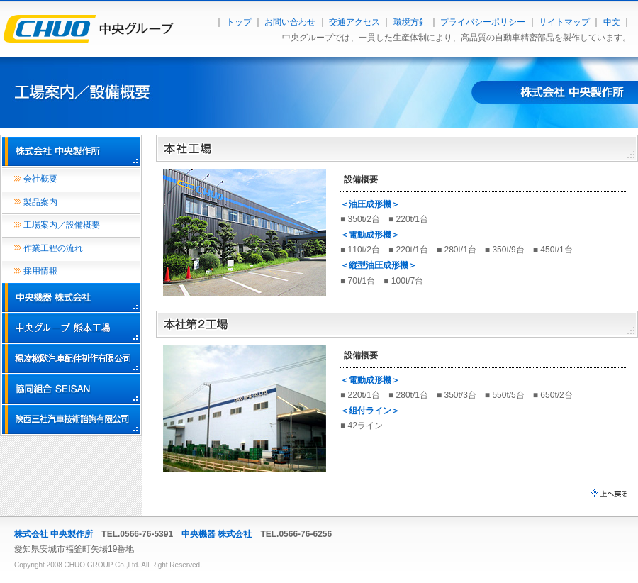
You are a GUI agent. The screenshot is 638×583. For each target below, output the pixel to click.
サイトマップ (564, 22)
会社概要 (40, 179)
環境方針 (410, 22)
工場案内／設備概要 (61, 225)
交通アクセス (354, 22)
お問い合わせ (289, 22)
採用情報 (40, 271)
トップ (239, 22)
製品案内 (40, 202)
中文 (611, 22)
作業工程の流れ (53, 248)
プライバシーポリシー (482, 22)
